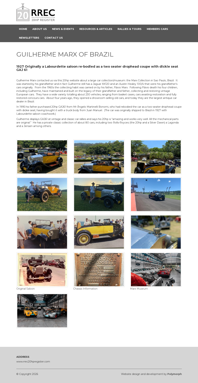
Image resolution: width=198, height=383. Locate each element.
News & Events (64, 29)
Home (24, 29)
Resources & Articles (97, 29)
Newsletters (30, 37)
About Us (40, 29)
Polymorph (174, 374)
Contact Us (55, 37)
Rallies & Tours (131, 29)
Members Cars (159, 29)
